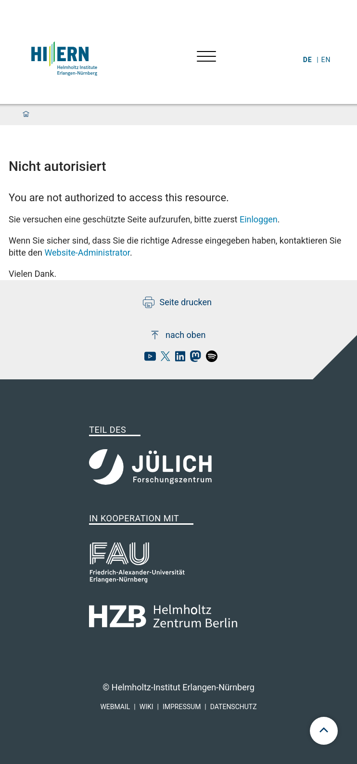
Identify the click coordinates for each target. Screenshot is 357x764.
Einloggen (259, 219)
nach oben (177, 335)
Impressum (182, 707)
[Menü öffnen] (206, 57)
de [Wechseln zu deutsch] (308, 60)
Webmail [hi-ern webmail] (115, 707)
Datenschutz (233, 707)
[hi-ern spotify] (209, 359)
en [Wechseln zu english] (327, 60)
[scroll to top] (324, 731)
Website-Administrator (87, 252)
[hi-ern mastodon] (193, 359)
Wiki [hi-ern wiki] (146, 707)
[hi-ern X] (163, 359)
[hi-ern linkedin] (177, 359)
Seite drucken (177, 302)
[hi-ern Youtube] (148, 359)
